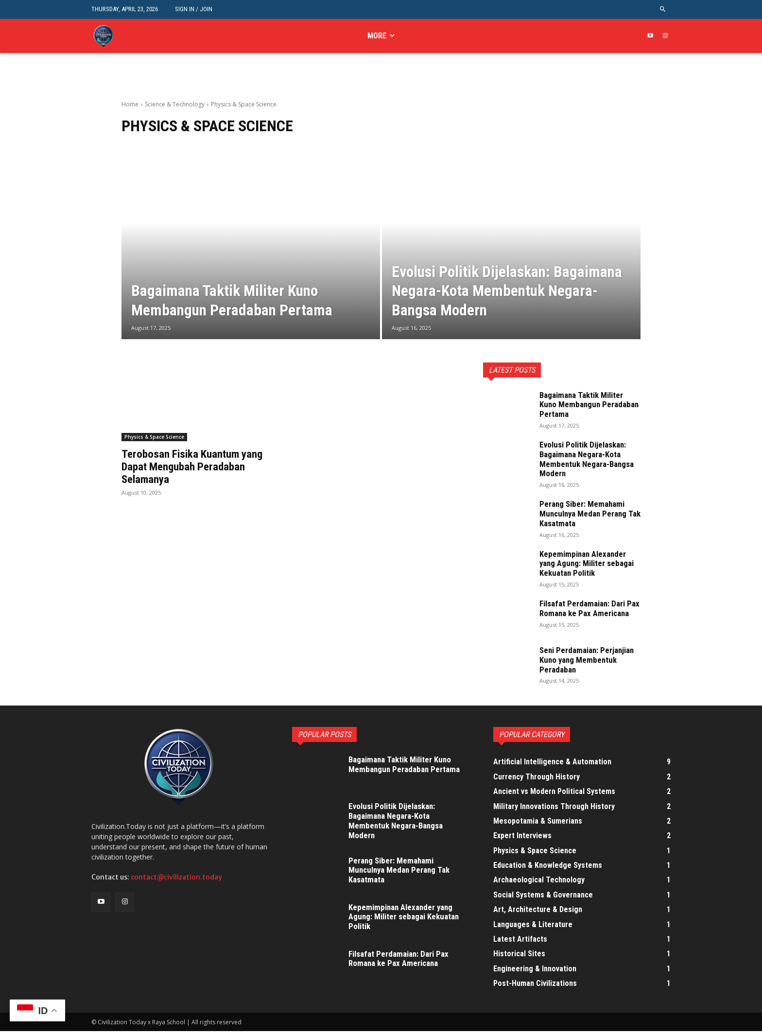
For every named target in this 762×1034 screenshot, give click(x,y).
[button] (663, 9)
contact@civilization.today (176, 880)
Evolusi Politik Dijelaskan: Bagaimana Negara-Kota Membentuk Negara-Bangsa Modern (589, 458)
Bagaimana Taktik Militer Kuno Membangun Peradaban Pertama (584, 404)
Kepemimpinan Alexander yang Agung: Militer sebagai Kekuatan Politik (589, 563)
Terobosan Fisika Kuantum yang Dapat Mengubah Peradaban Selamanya (195, 466)
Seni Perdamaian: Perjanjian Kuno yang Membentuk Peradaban (589, 662)
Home (130, 104)
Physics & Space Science (154, 436)
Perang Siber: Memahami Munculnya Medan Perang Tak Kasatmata (585, 513)
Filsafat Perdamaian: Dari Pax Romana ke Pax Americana (585, 613)
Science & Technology (175, 104)
